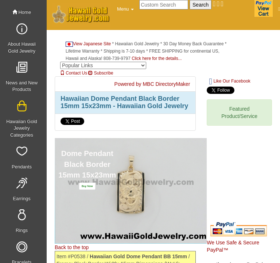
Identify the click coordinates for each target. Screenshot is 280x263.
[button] (125, 9)
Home (21, 12)
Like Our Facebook (229, 81)
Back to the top (72, 247)
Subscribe (100, 73)
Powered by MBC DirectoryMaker (152, 84)
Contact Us (73, 73)
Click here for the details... (157, 58)
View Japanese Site (88, 43)
